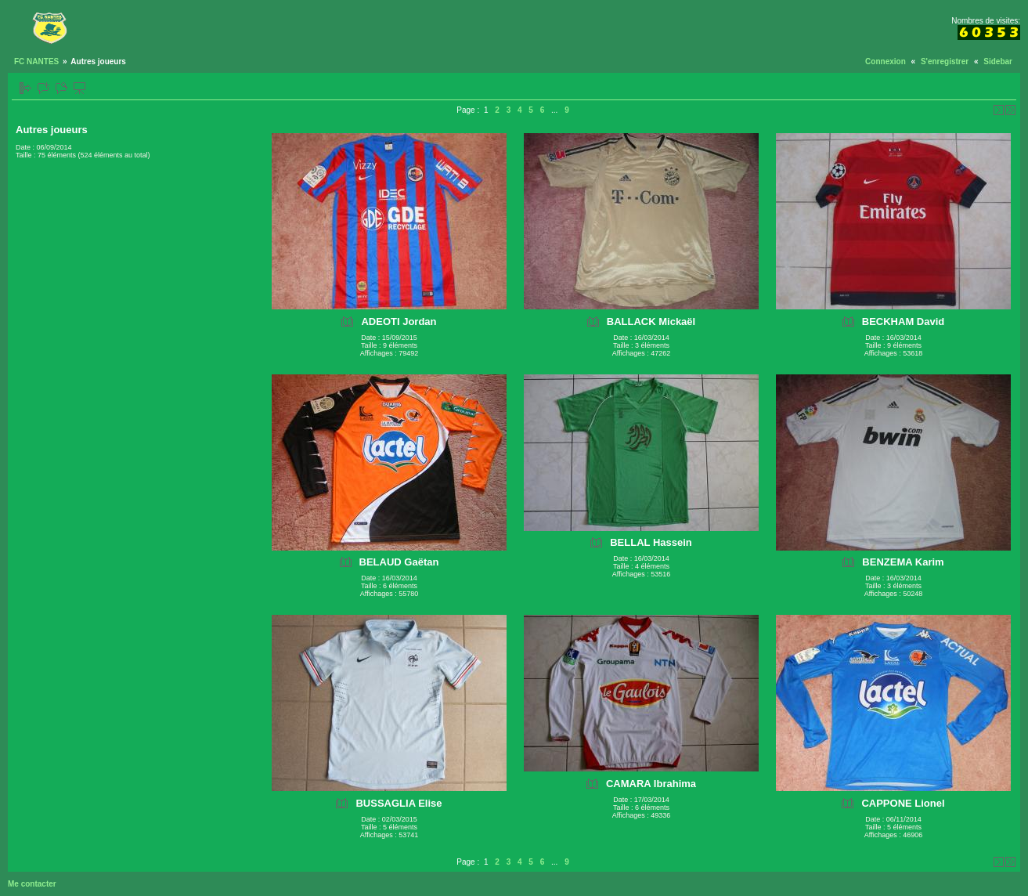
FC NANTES (36, 61)
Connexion (885, 61)
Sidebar (997, 61)
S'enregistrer (944, 61)
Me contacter (32, 884)
